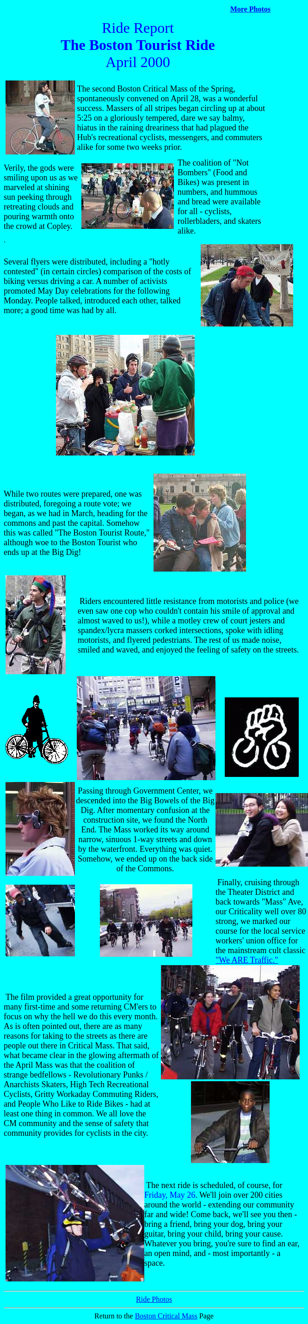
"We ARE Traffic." (247, 960)
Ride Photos (154, 1299)
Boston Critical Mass (166, 1316)
